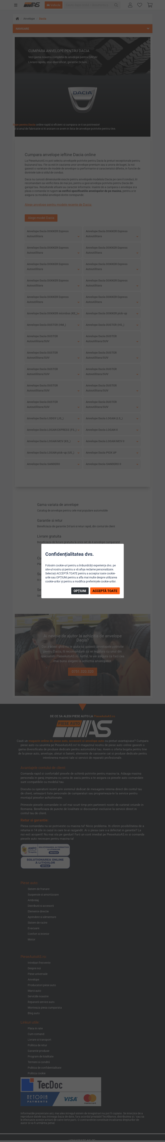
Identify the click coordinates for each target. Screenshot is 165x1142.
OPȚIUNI (80, 591)
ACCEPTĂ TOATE (105, 591)
